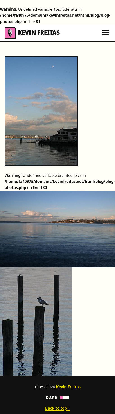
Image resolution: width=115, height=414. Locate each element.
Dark (57, 397)
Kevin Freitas (32, 32)
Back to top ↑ (57, 408)
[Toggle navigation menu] (105, 33)
